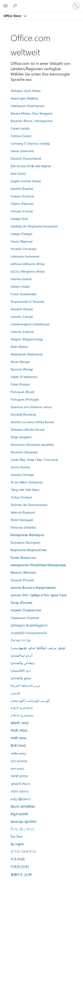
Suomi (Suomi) (20, 467)
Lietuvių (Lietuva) (22, 331)
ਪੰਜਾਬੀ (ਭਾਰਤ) (19, 776)
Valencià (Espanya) (23, 512)
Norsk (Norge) (20, 361)
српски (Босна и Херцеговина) (33, 587)
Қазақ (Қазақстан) (23, 557)
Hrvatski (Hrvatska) (23, 248)
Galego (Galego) (21, 233)
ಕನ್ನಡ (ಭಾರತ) (19, 814)
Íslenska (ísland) (21, 279)
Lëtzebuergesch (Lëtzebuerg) (30, 324)
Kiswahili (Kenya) (22, 309)
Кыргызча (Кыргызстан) (29, 550)
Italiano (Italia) (20, 286)
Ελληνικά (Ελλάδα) (23, 527)
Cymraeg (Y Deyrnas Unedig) (30, 143)
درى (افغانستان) (21, 670)
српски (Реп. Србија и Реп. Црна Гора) (39, 595)
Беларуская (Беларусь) (28, 535)
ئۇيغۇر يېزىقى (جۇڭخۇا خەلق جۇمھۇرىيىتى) (38, 647)
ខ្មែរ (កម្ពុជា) (17, 844)
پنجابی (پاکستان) (23, 663)
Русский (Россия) (22, 580)
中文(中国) (18, 859)
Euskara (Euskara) (22, 196)
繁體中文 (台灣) (21, 874)
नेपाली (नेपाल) (19, 730)
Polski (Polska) (20, 384)
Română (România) (23, 414)
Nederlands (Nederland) (26, 354)
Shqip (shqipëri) (21, 437)
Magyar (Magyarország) (27, 339)
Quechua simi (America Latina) (31, 407)
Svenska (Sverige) (22, 474)
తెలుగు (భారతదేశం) (23, 806)
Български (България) (25, 542)
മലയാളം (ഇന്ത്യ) (23, 821)
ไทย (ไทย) (17, 836)
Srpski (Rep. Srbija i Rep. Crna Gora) (34, 459)
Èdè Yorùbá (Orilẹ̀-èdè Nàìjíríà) (31, 166)
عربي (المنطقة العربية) (26, 685)
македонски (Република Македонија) (38, 565)
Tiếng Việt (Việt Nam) (25, 489)
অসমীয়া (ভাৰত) (18, 753)
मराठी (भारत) (18, 738)
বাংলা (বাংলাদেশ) (19, 761)
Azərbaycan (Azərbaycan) (27, 105)
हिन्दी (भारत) (18, 746)
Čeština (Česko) (21, 136)
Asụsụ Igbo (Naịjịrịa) (24, 98)
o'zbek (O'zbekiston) (24, 376)
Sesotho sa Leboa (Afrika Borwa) (32, 422)
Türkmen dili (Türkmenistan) (29, 504)
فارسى (15, 693)
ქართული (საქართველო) (29, 625)
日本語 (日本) (20, 867)
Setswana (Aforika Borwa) (28, 429)
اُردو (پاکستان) (22, 655)
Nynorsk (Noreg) (22, 369)
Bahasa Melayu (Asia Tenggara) (31, 113)
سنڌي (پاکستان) (21, 678)
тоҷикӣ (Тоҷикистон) (26, 610)
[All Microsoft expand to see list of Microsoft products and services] (5, 6)
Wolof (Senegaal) (22, 519)
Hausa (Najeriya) (22, 241)
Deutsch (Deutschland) (26, 158)
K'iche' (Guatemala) (23, 294)
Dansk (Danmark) (22, 151)
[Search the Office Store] (15, 5)
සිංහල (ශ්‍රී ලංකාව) (22, 829)
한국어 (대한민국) (23, 851)
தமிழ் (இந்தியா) (21, 798)
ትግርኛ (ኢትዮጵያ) (22, 708)
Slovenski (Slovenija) (24, 452)
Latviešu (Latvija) (22, 316)
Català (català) (20, 128)
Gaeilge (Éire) (19, 218)
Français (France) (22, 211)
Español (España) (22, 188)
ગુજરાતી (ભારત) (20, 783)
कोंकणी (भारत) (20, 723)
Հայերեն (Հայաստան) (29, 632)
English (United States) (26, 181)
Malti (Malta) (19, 346)
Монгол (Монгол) (23, 572)
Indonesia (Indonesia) (25, 256)
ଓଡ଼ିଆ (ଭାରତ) (20, 791)
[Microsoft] (41, 3)
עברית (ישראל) (21, 640)
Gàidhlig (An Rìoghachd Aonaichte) (34, 226)
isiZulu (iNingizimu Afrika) (28, 271)
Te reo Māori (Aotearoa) (27, 482)
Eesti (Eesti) (18, 173)
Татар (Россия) (22, 602)
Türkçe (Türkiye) (21, 497)
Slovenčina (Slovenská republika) (32, 444)
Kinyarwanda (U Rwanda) (27, 301)
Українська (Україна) (25, 617)
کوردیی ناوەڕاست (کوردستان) (30, 700)
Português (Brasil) (22, 391)
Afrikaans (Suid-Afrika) (26, 90)
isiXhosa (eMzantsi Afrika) (28, 263)
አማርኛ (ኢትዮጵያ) (22, 715)
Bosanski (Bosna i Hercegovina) (31, 120)
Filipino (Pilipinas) (22, 203)
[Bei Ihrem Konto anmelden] (76, 6)
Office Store (13, 16)
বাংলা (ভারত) (17, 768)
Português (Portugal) (25, 399)
